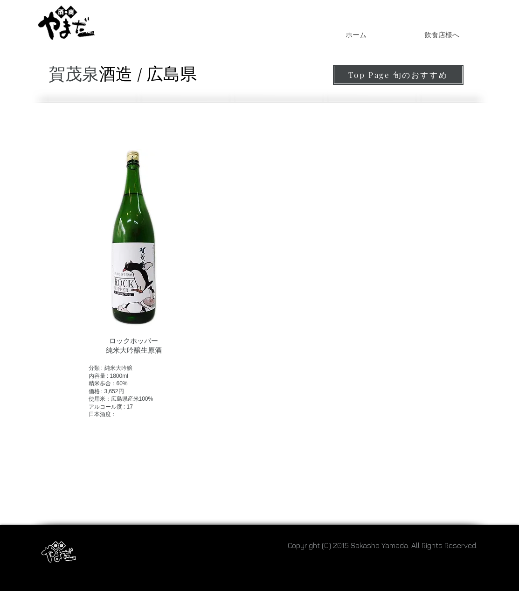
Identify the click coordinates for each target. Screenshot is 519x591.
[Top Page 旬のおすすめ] (398, 74)
